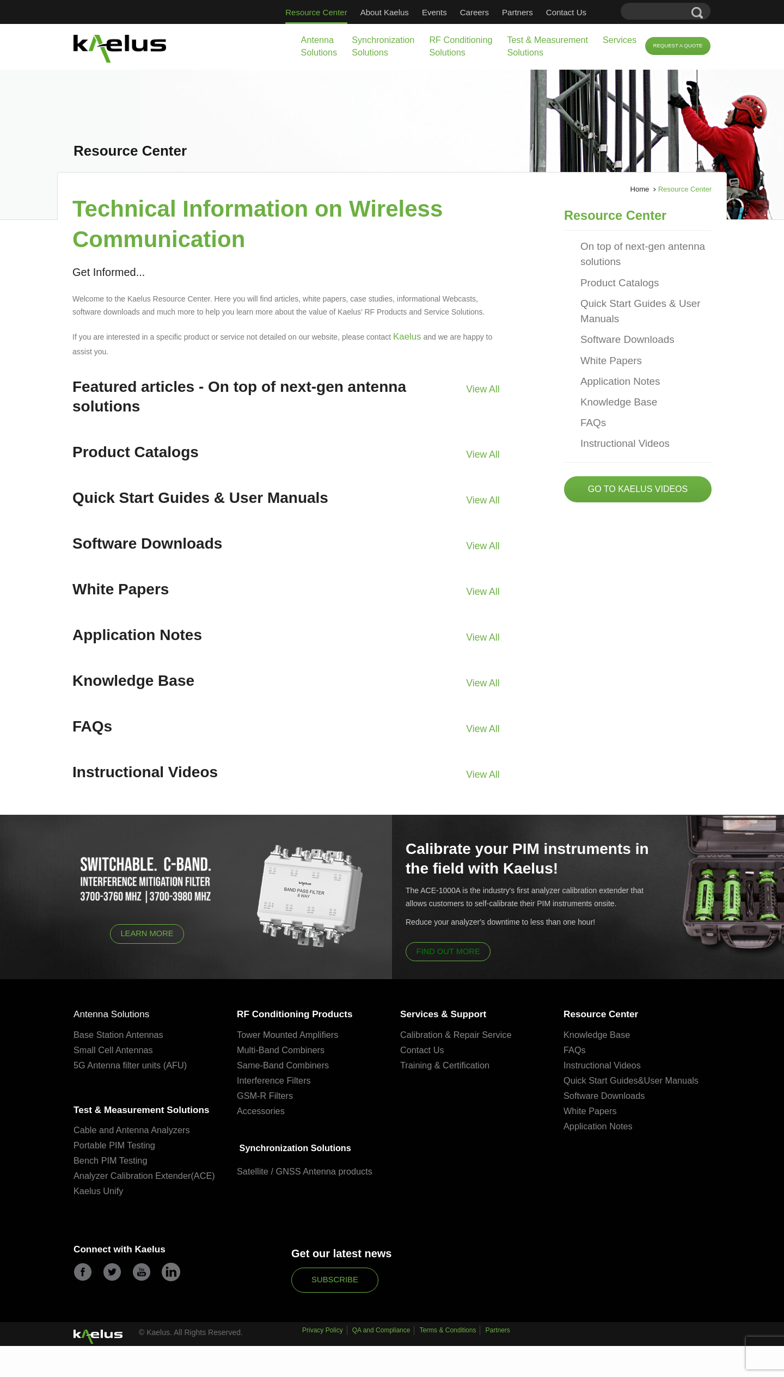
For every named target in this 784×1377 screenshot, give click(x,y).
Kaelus (404, 335)
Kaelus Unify (99, 1223)
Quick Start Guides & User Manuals (631, 299)
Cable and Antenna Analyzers (134, 1149)
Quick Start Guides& (605, 1079)
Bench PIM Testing (112, 1180)
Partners (517, 12)
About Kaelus (384, 12)
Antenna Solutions (319, 46)
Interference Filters (275, 1079)
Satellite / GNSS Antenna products (307, 1171)
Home (640, 189)
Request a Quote (677, 45)
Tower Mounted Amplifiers (290, 1034)
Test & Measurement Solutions (547, 46)
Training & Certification (446, 1064)
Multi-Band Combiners (282, 1049)
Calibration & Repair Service (458, 1034)
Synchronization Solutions (383, 46)
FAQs (591, 398)
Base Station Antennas (120, 1034)
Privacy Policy (322, 1365)
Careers (474, 12)
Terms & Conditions (447, 1365)
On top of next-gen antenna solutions (633, 249)
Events (434, 12)
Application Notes (614, 361)
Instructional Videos (618, 417)
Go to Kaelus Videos (638, 461)
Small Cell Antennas (115, 1049)
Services (619, 40)
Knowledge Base (613, 380)
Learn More (147, 930)
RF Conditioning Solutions (460, 46)
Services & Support (450, 1012)
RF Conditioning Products (304, 1012)
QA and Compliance (381, 1365)
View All (485, 385)
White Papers (606, 343)
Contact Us (566, 12)
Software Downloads (620, 324)
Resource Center (316, 12)
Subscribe (334, 1311)
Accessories (262, 1110)
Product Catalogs (613, 274)
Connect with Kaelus (127, 1283)
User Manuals (676, 1079)
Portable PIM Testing (116, 1164)
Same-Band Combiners (285, 1064)
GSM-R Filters (266, 1095)
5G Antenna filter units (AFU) (133, 1064)
